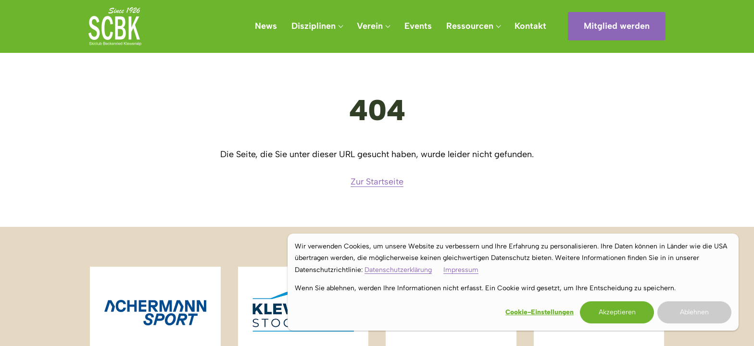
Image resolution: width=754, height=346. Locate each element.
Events (418, 26)
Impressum (460, 270)
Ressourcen (469, 26)
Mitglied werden (617, 26)
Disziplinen (313, 26)
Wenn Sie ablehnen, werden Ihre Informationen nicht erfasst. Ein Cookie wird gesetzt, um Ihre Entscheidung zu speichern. (485, 288)
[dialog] (513, 282)
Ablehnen (694, 312)
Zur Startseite (377, 181)
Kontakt (530, 26)
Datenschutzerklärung (398, 270)
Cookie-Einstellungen (539, 312)
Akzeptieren (617, 312)
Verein (370, 26)
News (266, 26)
